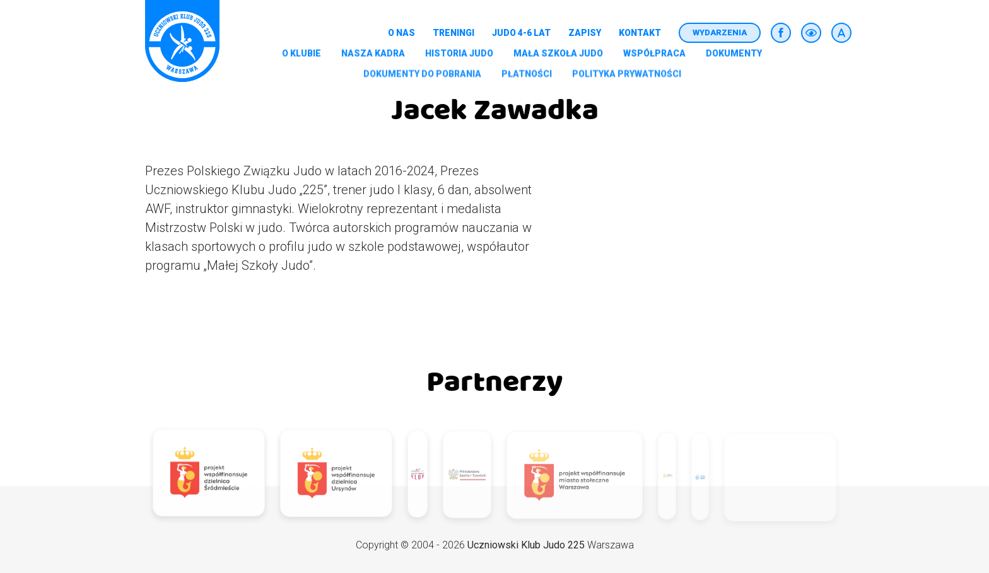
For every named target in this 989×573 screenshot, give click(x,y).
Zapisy (584, 33)
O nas (401, 33)
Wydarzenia (720, 32)
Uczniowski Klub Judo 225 (526, 545)
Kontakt (640, 33)
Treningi (453, 33)
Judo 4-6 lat (521, 33)
